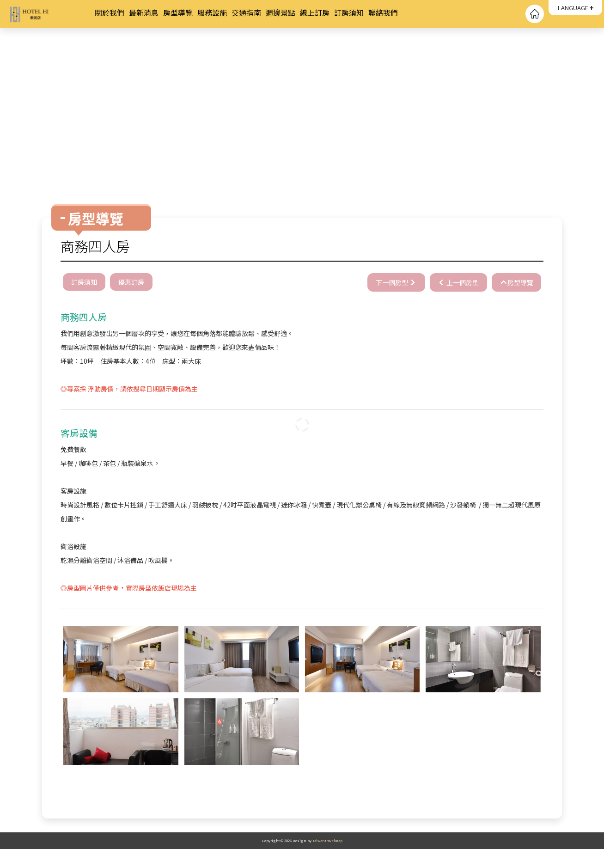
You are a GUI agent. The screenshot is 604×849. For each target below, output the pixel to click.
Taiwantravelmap (327, 840)
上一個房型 (461, 282)
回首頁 (534, 14)
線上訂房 (314, 12)
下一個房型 (392, 282)
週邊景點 (280, 12)
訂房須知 (349, 12)
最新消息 (144, 12)
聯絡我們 (383, 12)
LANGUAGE (573, 7)
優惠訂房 (131, 282)
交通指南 (246, 12)
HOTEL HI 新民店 (50, 13)
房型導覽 (178, 12)
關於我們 (109, 12)
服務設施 (212, 12)
